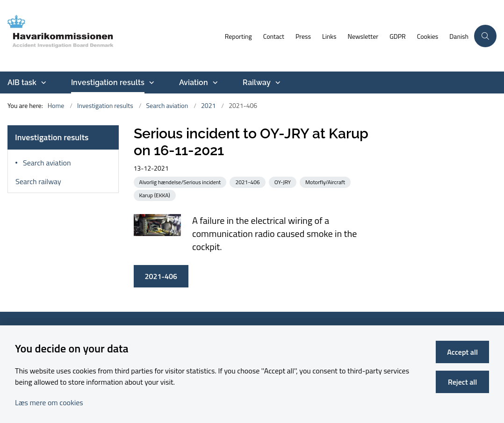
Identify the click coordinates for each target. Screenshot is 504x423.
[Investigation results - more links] (150, 83)
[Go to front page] (109, 36)
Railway (257, 82)
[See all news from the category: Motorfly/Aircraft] (326, 181)
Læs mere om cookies (49, 402)
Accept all (462, 352)
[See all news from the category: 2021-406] (248, 181)
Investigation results (107, 82)
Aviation (193, 82)
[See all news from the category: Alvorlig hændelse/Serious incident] (181, 181)
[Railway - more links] (277, 83)
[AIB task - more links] (42, 83)
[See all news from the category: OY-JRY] (283, 181)
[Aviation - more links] (214, 83)
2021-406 (161, 276)
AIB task (21, 82)
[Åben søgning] (485, 36)
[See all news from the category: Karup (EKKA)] (156, 195)
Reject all (462, 381)
